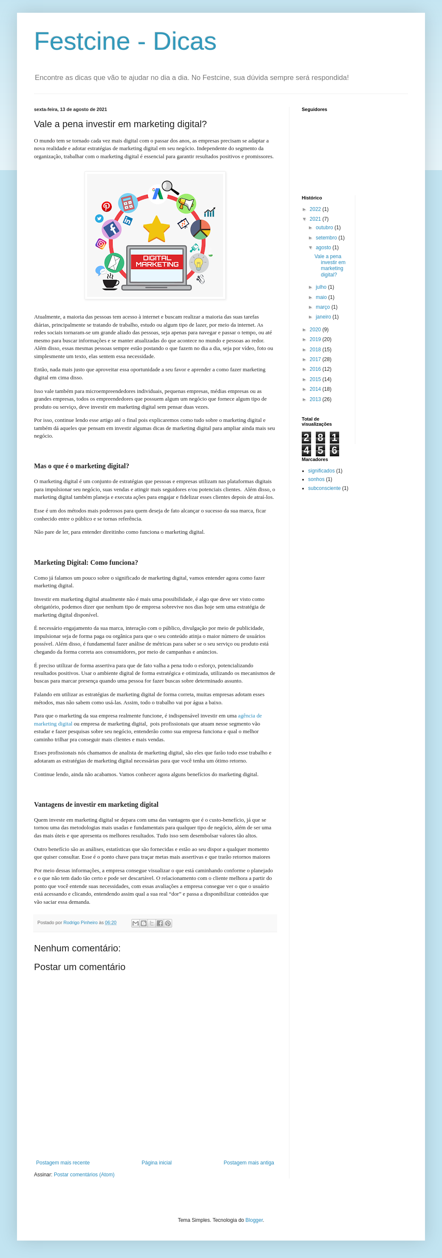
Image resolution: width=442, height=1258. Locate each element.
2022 (316, 209)
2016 (316, 369)
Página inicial (157, 1163)
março (324, 307)
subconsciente (324, 488)
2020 (316, 330)
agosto (324, 247)
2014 (316, 389)
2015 (316, 379)
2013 (316, 399)
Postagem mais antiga (249, 1163)
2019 (316, 339)
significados (321, 471)
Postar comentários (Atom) (84, 1175)
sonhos (316, 479)
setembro (327, 238)
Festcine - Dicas (125, 41)
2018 (316, 350)
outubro (325, 228)
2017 (316, 359)
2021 (316, 219)
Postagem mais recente (63, 1163)
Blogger (254, 1220)
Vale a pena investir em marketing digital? (330, 265)
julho (322, 287)
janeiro (324, 317)
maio (322, 297)
